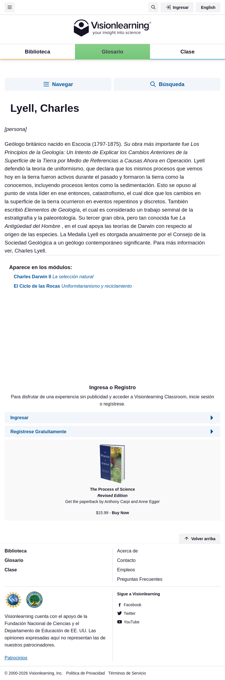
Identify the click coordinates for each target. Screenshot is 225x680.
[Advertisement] (112, 339)
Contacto (126, 560)
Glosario (14, 560)
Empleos (126, 569)
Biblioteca (16, 550)
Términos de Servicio (127, 673)
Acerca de (127, 550)
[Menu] (10, 7)
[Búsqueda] (153, 7)
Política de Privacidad (85, 673)
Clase (11, 569)
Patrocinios (16, 657)
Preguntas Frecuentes (139, 579)
